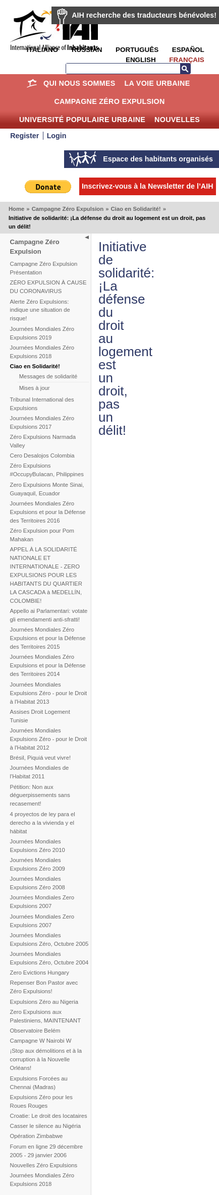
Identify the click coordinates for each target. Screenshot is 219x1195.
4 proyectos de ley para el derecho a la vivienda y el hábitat (42, 822)
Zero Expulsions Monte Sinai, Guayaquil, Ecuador (47, 489)
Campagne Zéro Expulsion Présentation (44, 268)
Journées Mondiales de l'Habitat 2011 (39, 772)
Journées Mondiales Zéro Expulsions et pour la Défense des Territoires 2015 (48, 638)
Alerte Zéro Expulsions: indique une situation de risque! (40, 310)
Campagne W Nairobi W (41, 1041)
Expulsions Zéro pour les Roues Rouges (41, 1101)
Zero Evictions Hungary (39, 973)
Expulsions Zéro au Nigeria (44, 1002)
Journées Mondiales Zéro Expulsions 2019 (42, 333)
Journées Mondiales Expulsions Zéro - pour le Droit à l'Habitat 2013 (48, 693)
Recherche (185, 69)
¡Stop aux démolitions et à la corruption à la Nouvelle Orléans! (46, 1059)
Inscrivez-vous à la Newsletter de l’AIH (147, 186)
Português (137, 49)
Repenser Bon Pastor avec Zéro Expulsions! (44, 987)
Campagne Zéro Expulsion (109, 101)
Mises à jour (34, 388)
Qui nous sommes (79, 83)
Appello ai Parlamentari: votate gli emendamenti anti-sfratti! (49, 615)
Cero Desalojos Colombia (42, 455)
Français (186, 60)
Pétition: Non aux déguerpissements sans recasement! (40, 795)
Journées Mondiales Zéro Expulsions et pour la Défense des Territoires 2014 (48, 665)
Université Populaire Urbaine (82, 120)
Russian (87, 49)
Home (31, 83)
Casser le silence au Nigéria (45, 1126)
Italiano (42, 49)
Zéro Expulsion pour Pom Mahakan (42, 535)
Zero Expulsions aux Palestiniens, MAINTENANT (45, 1016)
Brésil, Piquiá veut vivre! (40, 758)
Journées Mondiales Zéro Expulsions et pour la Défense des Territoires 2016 (48, 512)
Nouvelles (177, 120)
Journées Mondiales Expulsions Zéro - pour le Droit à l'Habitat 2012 (48, 739)
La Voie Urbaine (157, 83)
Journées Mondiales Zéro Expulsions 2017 (42, 422)
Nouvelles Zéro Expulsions (44, 1165)
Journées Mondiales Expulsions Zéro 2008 (37, 883)
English (141, 60)
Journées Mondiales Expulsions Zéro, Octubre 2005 (49, 939)
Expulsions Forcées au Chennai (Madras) (39, 1082)
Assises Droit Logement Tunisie (40, 716)
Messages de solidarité (48, 376)
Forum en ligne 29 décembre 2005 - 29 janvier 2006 (46, 1151)
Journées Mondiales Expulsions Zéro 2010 (37, 845)
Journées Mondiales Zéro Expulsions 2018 (42, 352)
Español (188, 49)
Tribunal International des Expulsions (42, 403)
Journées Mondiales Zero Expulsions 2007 (42, 901)
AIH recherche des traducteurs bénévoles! (144, 15)
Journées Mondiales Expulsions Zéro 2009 (37, 864)
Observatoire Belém (35, 1031)
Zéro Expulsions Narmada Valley (43, 441)
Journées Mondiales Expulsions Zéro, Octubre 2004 (49, 958)
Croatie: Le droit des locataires (48, 1116)
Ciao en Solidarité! (135, 209)
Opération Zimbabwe (36, 1136)
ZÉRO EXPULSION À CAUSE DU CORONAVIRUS (48, 286)
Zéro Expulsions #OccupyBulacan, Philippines (47, 470)
